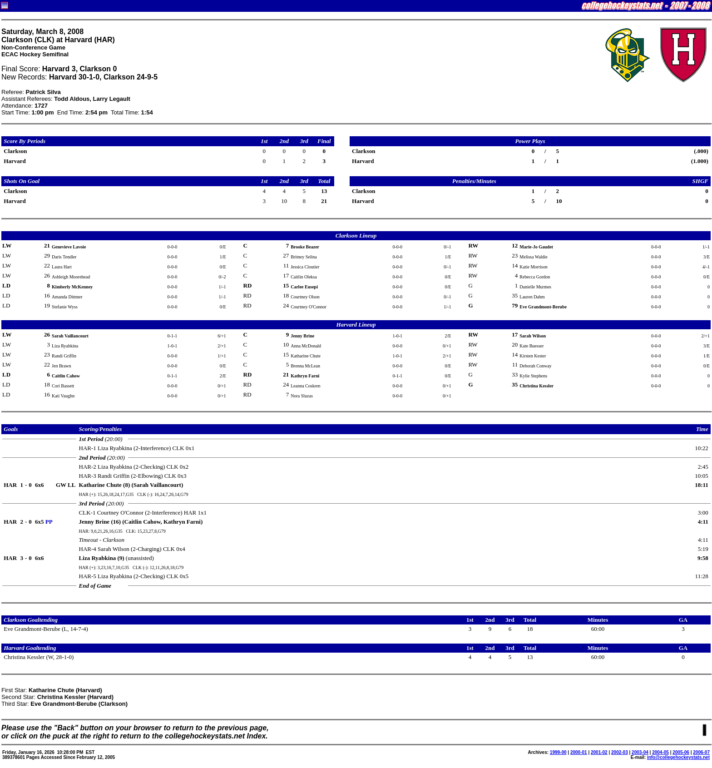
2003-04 (640, 752)
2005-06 (680, 752)
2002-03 (619, 752)
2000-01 (578, 752)
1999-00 (558, 752)
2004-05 (660, 752)
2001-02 (599, 752)
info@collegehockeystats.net (678, 757)
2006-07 (701, 752)
